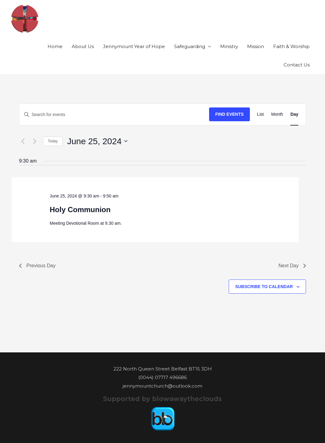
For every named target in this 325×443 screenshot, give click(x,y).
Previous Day (37, 265)
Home (55, 46)
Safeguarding (189, 46)
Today (53, 141)
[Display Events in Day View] (294, 114)
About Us (83, 46)
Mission (255, 46)
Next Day (292, 265)
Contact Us (297, 65)
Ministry (229, 46)
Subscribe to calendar (264, 286)
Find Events (229, 114)
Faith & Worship (291, 46)
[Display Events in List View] (260, 114)
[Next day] (34, 141)
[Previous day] (22, 141)
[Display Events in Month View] (277, 114)
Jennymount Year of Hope (134, 46)
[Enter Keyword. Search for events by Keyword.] (114, 114)
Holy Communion (80, 209)
